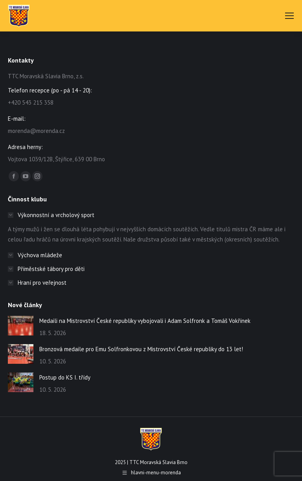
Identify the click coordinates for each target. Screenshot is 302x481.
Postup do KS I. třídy (64, 377)
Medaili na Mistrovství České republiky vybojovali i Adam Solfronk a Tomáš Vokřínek (144, 320)
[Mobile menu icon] (289, 15)
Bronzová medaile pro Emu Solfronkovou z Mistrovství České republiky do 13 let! (141, 349)
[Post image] (20, 325)
